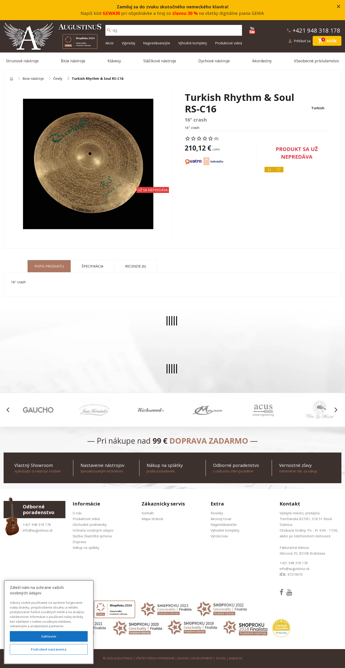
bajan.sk (235, 658)
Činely (57, 79)
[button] (9, 410)
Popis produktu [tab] (49, 266)
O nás (77, 513)
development (202, 658)
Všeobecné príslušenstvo (316, 61)
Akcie (109, 43)
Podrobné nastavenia (48, 649)
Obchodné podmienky (90, 524)
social (221, 658)
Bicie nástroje (73, 61)
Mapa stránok (152, 519)
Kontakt (148, 513)
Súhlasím (48, 636)
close (338, 6)
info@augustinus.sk (38, 530)
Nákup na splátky (86, 547)
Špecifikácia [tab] (92, 266)
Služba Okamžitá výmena (92, 536)
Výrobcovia (219, 536)
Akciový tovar (221, 519)
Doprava (79, 542)
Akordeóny (262, 61)
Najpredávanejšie (156, 43)
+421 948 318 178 (37, 524)
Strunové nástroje (22, 61)
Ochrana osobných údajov (93, 530)
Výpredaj (128, 43)
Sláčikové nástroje (159, 61)
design (183, 658)
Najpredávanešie (224, 524)
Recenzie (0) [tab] (135, 266)
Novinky (217, 513)
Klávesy (114, 61)
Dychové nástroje (214, 61)
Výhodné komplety (192, 43)
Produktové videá (228, 43)
